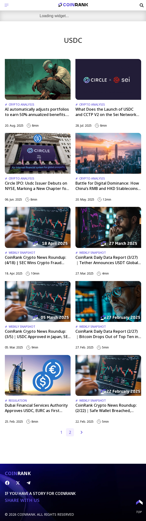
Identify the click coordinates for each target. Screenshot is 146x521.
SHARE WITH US (22, 500)
